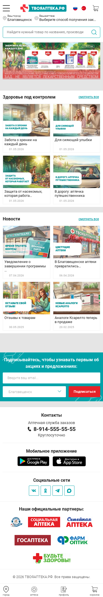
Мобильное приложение (51, 451)
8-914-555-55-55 (55, 429)
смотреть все (89, 97)
